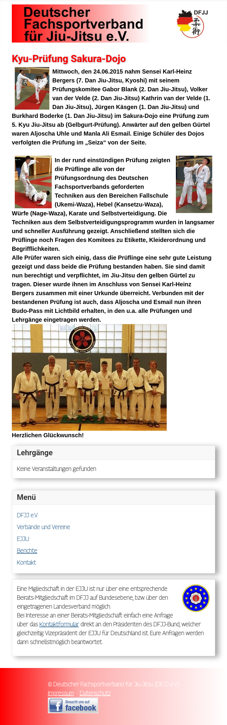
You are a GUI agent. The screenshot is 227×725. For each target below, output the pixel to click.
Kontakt (26, 562)
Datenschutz (95, 693)
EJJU (23, 538)
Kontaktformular (59, 624)
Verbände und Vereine (43, 527)
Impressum (61, 693)
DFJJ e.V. (27, 515)
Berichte (27, 550)
